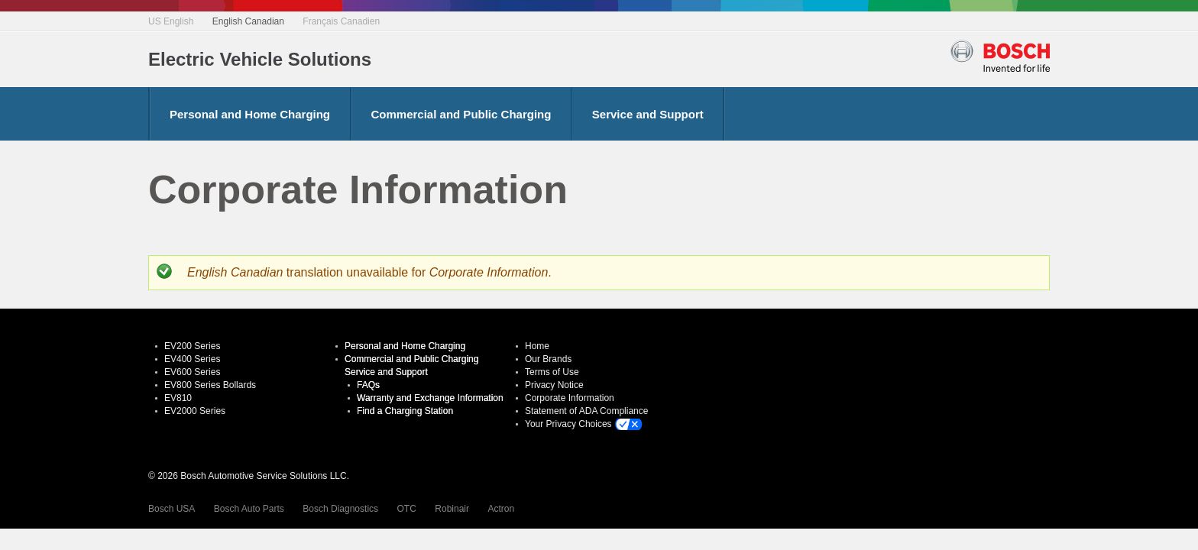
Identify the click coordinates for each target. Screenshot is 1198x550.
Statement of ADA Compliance (586, 411)
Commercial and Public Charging (461, 114)
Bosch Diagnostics (340, 508)
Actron (500, 508)
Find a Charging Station (405, 411)
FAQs (368, 385)
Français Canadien (341, 21)
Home (537, 346)
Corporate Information (569, 398)
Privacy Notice (554, 385)
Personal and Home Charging (250, 114)
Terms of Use (552, 372)
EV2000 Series (194, 411)
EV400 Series (192, 359)
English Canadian (248, 21)
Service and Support (648, 114)
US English (170, 21)
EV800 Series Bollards (210, 385)
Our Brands (548, 359)
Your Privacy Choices (568, 424)
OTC (406, 508)
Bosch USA (171, 508)
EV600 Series (192, 372)
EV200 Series (192, 346)
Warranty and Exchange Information (430, 398)
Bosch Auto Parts (249, 508)
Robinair (452, 508)
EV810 (178, 398)
